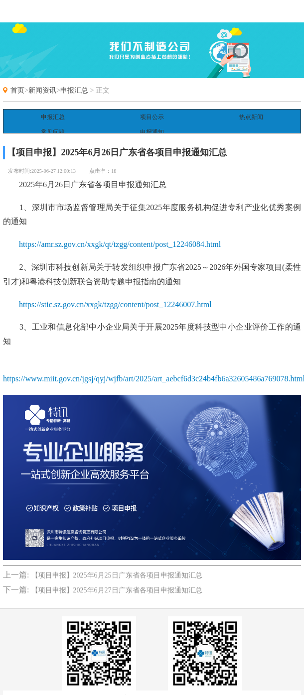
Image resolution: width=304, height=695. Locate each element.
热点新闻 (251, 117)
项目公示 (152, 117)
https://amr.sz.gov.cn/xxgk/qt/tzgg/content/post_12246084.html (120, 235)
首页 (17, 90)
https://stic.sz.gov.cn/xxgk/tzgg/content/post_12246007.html (115, 295)
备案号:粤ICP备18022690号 (152, 688)
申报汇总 (74, 90)
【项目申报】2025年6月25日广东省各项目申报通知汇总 (116, 566)
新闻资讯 (42, 90)
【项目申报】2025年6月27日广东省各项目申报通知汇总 (116, 580)
